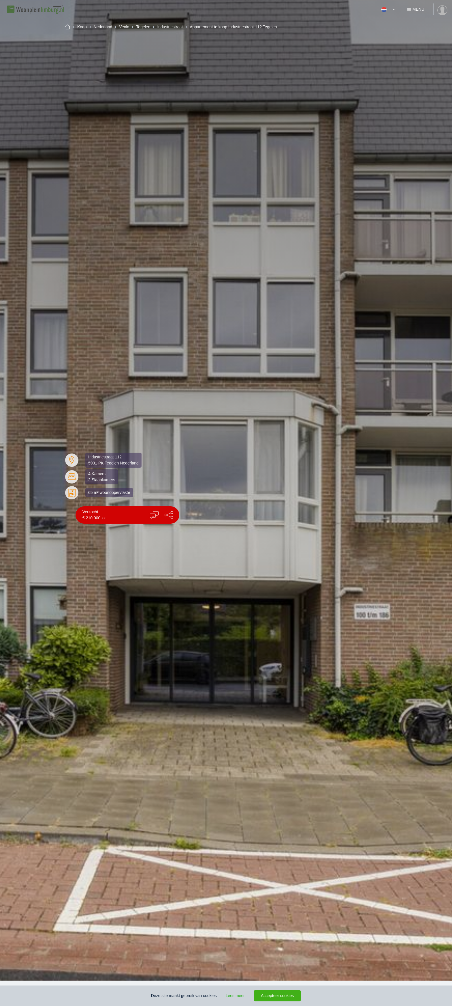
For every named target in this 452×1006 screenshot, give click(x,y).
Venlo (124, 27)
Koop (82, 27)
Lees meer (235, 995)
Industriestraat (170, 27)
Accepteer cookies (277, 995)
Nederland (103, 27)
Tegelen (143, 27)
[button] (169, 515)
